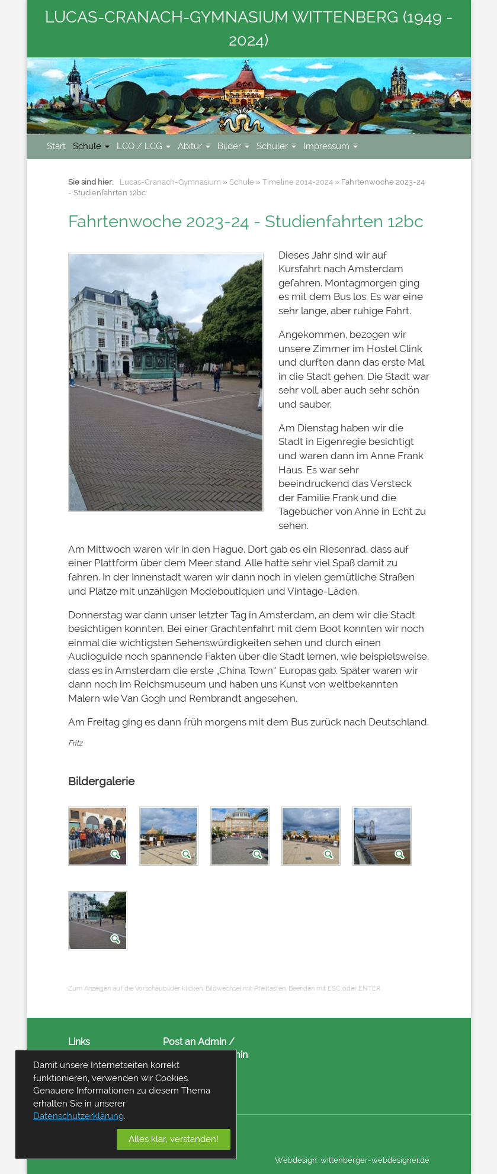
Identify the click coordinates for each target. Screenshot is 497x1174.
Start (56, 146)
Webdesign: (297, 1160)
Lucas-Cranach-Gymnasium (170, 182)
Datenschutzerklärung (78, 1116)
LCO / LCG (144, 146)
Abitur (194, 146)
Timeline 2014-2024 (297, 182)
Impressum (330, 146)
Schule (91, 146)
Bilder (233, 146)
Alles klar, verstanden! (174, 1139)
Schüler (276, 146)
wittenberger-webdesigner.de (374, 1160)
